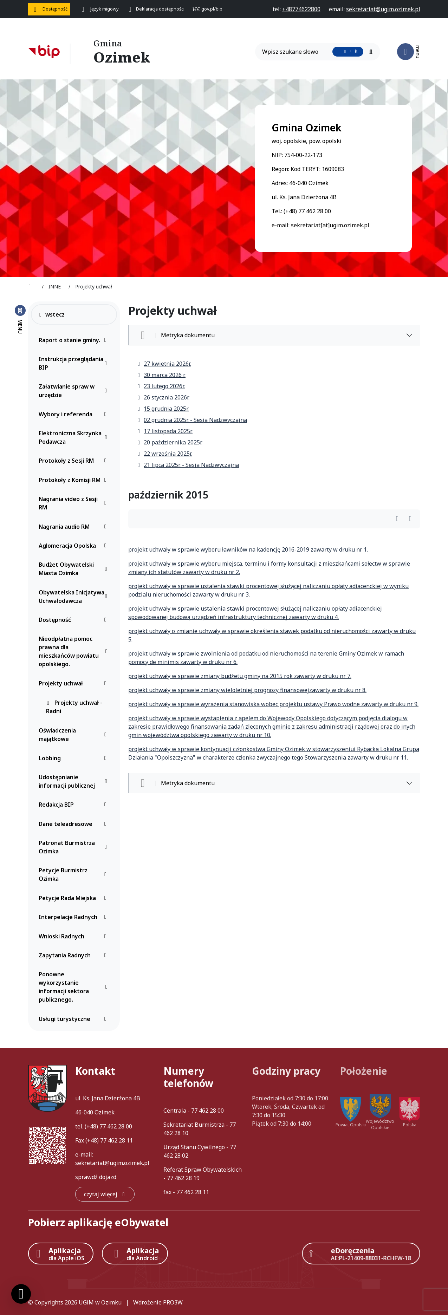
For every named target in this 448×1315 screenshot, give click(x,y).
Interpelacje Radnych (74, 917)
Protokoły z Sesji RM (74, 460)
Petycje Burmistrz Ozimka (74, 874)
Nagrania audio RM (74, 526)
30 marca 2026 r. (161, 375)
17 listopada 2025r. (165, 431)
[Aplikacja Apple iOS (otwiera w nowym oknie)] (61, 1253)
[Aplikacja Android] (135, 1253)
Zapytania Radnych (74, 955)
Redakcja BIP (74, 804)
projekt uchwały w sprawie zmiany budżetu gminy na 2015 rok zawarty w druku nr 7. (239, 676)
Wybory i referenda (74, 414)
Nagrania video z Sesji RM (74, 503)
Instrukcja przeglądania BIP (74, 363)
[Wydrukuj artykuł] (399, 519)
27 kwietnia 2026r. (164, 363)
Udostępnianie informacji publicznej (74, 781)
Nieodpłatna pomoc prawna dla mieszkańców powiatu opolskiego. (74, 651)
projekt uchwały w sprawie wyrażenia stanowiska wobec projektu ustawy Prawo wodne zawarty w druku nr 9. (273, 704)
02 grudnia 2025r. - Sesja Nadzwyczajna (192, 420)
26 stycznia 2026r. (163, 397)
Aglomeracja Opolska (74, 545)
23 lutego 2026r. (161, 386)
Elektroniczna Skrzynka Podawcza (74, 437)
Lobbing (74, 758)
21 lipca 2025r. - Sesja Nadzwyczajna (188, 465)
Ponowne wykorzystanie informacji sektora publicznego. (74, 986)
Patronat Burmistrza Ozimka (74, 847)
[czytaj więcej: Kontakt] (105, 1194)
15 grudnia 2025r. (163, 408)
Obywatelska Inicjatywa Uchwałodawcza (74, 596)
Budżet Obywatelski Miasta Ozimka (74, 569)
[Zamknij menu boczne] (20, 319)
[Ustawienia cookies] (21, 1294)
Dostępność (74, 620)
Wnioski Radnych (74, 936)
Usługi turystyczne (74, 1019)
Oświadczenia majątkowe (74, 735)
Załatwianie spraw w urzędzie (74, 391)
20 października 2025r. (169, 442)
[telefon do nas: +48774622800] (301, 9)
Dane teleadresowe (74, 824)
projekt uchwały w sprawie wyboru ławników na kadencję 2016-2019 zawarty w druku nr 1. (248, 549)
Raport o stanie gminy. (74, 340)
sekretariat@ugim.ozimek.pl (112, 1163)
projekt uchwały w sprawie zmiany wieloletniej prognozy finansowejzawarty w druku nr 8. (247, 690)
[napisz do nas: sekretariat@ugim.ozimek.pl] (383, 9)
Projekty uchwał (74, 683)
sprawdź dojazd (95, 1177)
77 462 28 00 (115, 1126)
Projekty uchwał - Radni (74, 707)
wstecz (51, 314)
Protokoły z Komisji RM (74, 480)
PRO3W (173, 1302)
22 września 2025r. (164, 453)
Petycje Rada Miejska (74, 898)
